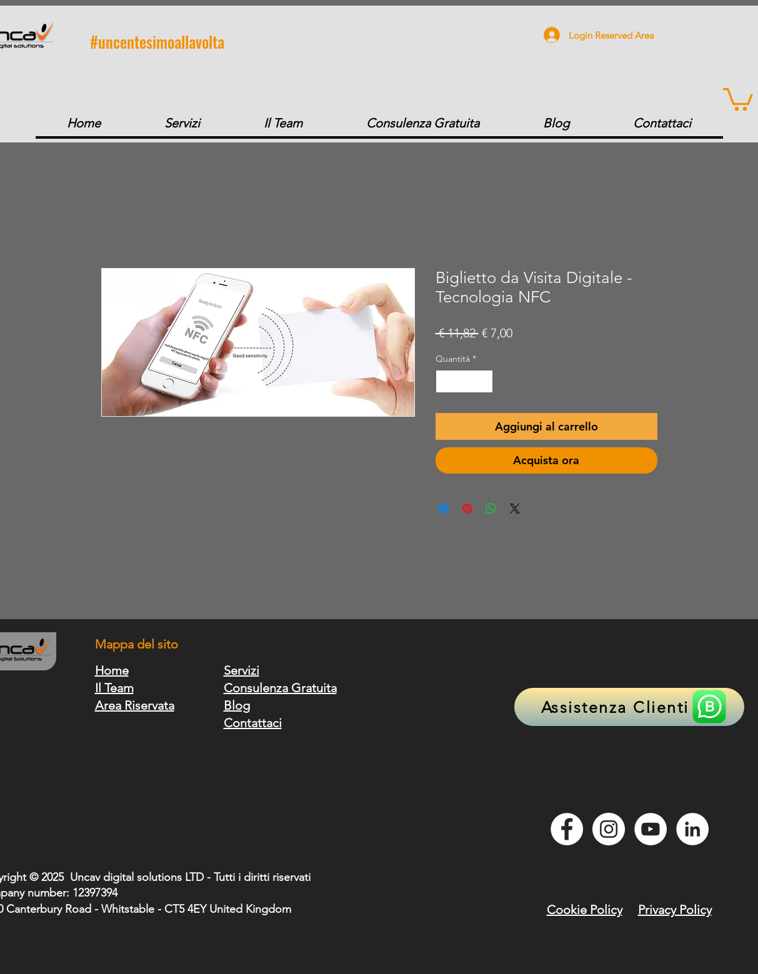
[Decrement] (445, 381)
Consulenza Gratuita (280, 687)
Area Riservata (134, 705)
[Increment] (483, 381)
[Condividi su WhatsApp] (491, 508)
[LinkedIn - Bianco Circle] (692, 829)
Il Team (114, 687)
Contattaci (253, 722)
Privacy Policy (675, 909)
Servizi (241, 670)
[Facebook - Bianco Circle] (567, 829)
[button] (738, 98)
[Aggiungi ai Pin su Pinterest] (467, 508)
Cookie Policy (584, 909)
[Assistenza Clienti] (629, 707)
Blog (237, 705)
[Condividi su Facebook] (443, 508)
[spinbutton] (464, 381)
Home (112, 670)
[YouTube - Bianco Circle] (650, 829)
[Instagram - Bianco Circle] (608, 829)
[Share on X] (514, 508)
